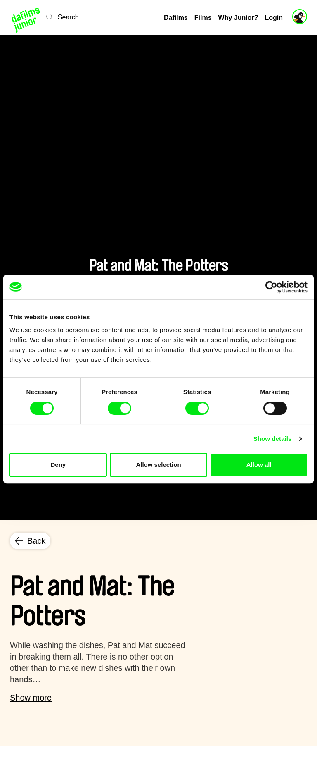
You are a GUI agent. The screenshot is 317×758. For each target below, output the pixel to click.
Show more (31, 697)
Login (274, 17)
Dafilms (176, 17)
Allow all (259, 464)
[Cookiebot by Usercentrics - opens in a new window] (271, 287)
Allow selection (158, 464)
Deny (58, 464)
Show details (272, 438)
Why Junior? (238, 17)
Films (203, 17)
